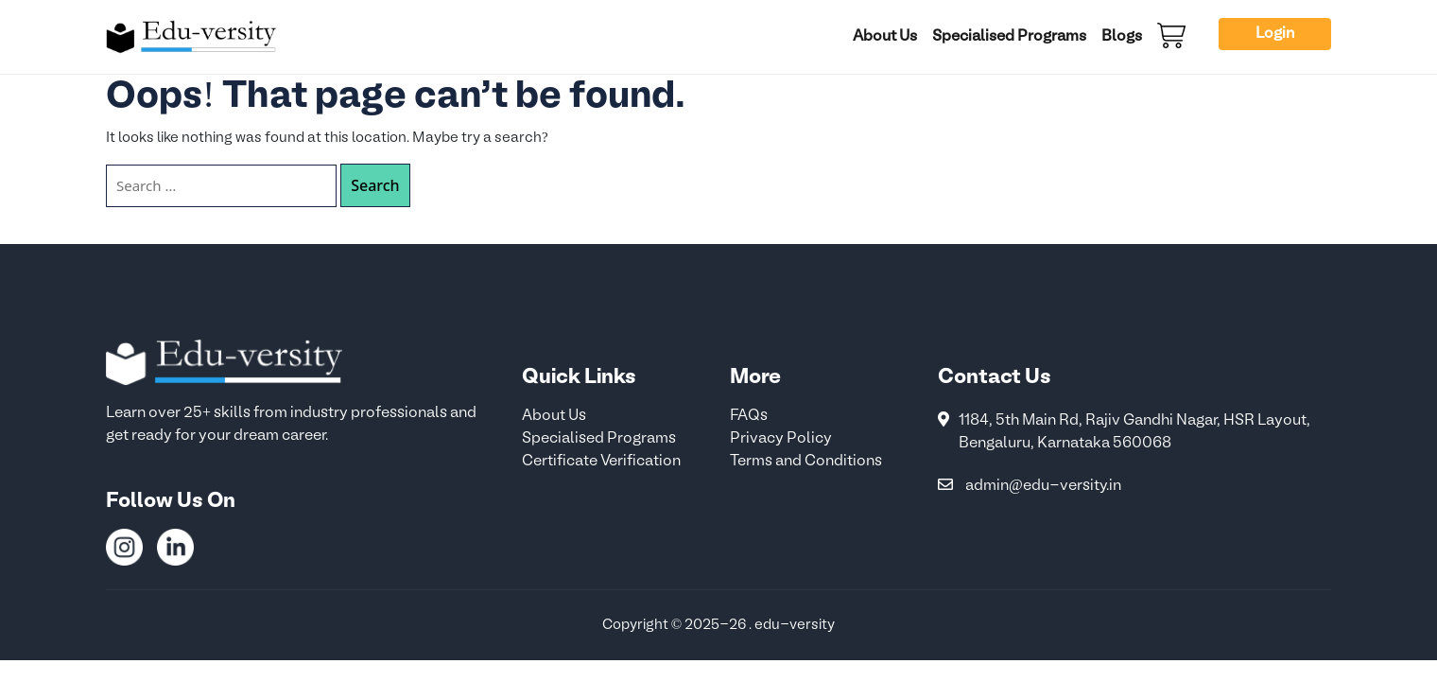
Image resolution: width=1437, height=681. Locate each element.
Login (1274, 34)
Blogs (1121, 37)
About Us (885, 37)
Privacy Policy (781, 438)
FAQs (749, 416)
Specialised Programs (1009, 37)
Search (375, 185)
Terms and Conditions (806, 461)
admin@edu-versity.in (1043, 486)
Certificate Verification (601, 461)
